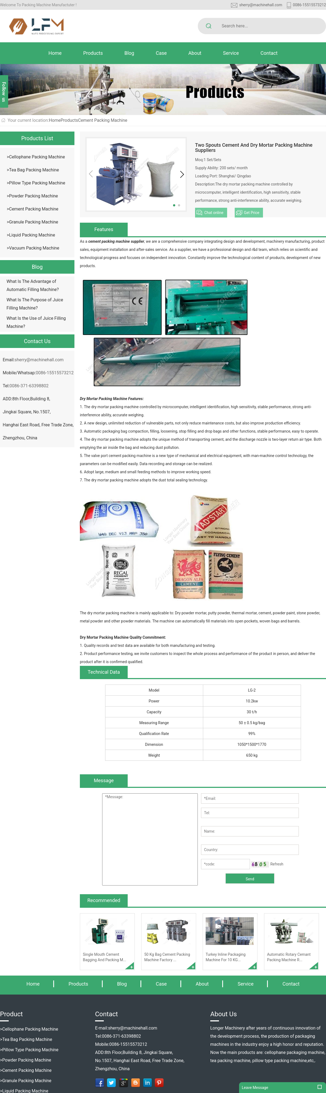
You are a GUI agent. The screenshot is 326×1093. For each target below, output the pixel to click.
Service (231, 53)
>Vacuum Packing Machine (33, 248)
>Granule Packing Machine (32, 222)
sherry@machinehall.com (260, 5)
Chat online (213, 212)
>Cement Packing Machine (32, 209)
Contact (269, 53)
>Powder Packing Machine (32, 196)
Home (54, 53)
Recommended (103, 900)
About (194, 53)
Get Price (251, 212)
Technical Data (104, 672)
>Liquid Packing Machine (31, 235)
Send (250, 879)
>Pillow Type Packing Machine (36, 183)
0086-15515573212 (309, 5)
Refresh (276, 864)
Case (161, 53)
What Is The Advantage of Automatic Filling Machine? (33, 285)
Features (103, 229)
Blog (129, 53)
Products (93, 53)
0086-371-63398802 (29, 385)
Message (104, 780)
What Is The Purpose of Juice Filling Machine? (35, 304)
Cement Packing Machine (102, 120)
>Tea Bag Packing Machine (33, 169)
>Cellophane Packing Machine (36, 156)
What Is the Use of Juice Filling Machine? (36, 322)
